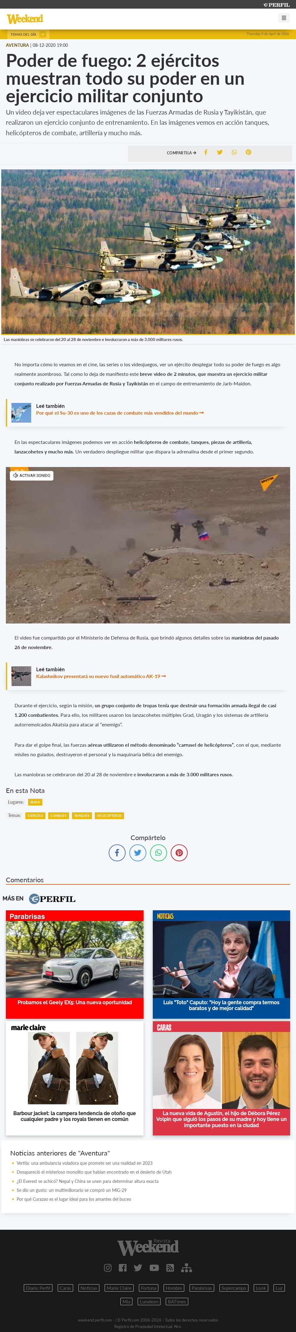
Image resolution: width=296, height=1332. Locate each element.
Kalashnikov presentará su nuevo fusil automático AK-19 (98, 676)
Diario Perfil (38, 1288)
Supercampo (234, 1288)
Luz (279, 1288)
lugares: (16, 802)
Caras (65, 1288)
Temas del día (28, 34)
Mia (126, 1301)
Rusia (35, 802)
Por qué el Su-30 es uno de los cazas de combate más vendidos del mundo (117, 413)
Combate (59, 816)
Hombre (174, 1288)
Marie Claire (119, 1288)
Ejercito (35, 816)
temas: (14, 815)
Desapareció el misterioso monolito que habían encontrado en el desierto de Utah (94, 1172)
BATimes (177, 1301)
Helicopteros (109, 816)
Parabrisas (202, 1288)
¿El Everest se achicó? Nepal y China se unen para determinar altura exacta (88, 1181)
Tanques (82, 816)
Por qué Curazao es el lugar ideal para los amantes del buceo (74, 1199)
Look (261, 1288)
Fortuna (148, 1288)
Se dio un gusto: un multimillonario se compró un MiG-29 (72, 1190)
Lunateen (149, 1301)
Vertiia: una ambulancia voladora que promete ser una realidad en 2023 (84, 1163)
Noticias (89, 1288)
